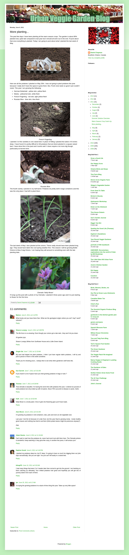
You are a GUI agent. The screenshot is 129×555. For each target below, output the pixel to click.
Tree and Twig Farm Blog (99, 338)
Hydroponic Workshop (99, 201)
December (95, 104)
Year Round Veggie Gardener (101, 239)
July (93, 113)
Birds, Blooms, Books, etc (100, 288)
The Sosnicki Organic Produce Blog (103, 309)
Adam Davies (20, 435)
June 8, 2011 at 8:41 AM (33, 412)
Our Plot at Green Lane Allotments (103, 293)
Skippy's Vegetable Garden (100, 185)
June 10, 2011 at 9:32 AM (31, 465)
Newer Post (14, 527)
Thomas (19, 384)
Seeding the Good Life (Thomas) (102, 228)
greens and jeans (97, 322)
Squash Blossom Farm (99, 327)
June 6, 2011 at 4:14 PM (30, 315)
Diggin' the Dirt (96, 223)
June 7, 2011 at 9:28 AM (30, 384)
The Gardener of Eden (98, 367)
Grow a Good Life (97, 158)
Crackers (94, 276)
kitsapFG (19, 465)
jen (17, 482)
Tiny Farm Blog (96, 174)
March (94, 133)
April (94, 131)
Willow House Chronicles (99, 333)
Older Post (76, 527)
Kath (17, 399)
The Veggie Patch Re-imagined (101, 354)
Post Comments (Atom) (26, 531)
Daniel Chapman (96, 52)
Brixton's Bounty (97, 196)
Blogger (68, 544)
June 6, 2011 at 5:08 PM (36, 330)
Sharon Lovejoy (21, 330)
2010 (92, 143)
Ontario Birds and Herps (99, 169)
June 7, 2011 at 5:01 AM (33, 371)
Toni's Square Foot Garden (100, 344)
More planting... (97, 124)
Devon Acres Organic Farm (100, 180)
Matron (18, 315)
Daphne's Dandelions (98, 234)
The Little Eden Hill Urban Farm (102, 259)
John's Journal (96, 383)
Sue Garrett (20, 371)
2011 (92, 102)
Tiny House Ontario (97, 212)
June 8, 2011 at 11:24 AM (34, 435)
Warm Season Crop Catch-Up (102, 121)
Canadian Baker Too (98, 298)
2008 (92, 149)
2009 (92, 146)
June (94, 116)
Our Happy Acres (97, 163)
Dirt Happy (94, 270)
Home (46, 527)
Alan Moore (20, 412)
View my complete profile (96, 58)
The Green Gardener (98, 349)
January (95, 139)
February (95, 136)
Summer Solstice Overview (101, 118)
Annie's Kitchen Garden (99, 265)
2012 (92, 99)
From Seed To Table (98, 191)
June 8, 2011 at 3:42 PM (35, 450)
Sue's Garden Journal (98, 218)
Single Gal (19, 351)
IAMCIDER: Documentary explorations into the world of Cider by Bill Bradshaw (103, 252)
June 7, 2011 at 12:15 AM (32, 351)
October (95, 107)
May (93, 128)
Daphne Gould (21, 450)
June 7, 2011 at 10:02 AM (28, 399)
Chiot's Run (95, 304)
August (94, 110)
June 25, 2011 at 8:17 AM (27, 482)
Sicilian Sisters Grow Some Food (102, 373)
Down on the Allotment (99, 207)
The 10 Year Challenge (98, 378)
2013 (92, 96)
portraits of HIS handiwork (100, 245)
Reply (18, 323)
